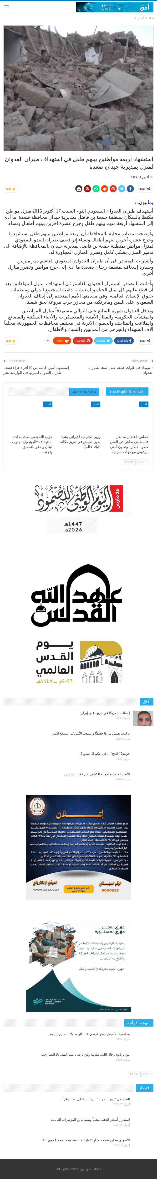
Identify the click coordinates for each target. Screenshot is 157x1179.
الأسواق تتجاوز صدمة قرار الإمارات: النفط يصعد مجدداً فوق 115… (84, 1140)
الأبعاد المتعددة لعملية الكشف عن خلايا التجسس (97, 774)
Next (129, 462)
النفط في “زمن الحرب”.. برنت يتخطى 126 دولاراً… (94, 1099)
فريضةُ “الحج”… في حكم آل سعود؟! (104, 754)
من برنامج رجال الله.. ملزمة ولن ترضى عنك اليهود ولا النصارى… (85, 1054)
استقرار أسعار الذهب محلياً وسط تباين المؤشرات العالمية (90, 1120)
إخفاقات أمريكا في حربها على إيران (105, 713)
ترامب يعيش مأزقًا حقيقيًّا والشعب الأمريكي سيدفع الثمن (91, 733)
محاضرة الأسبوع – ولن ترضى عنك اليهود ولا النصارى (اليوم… (88, 1034)
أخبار (144, 404)
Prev (142, 462)
